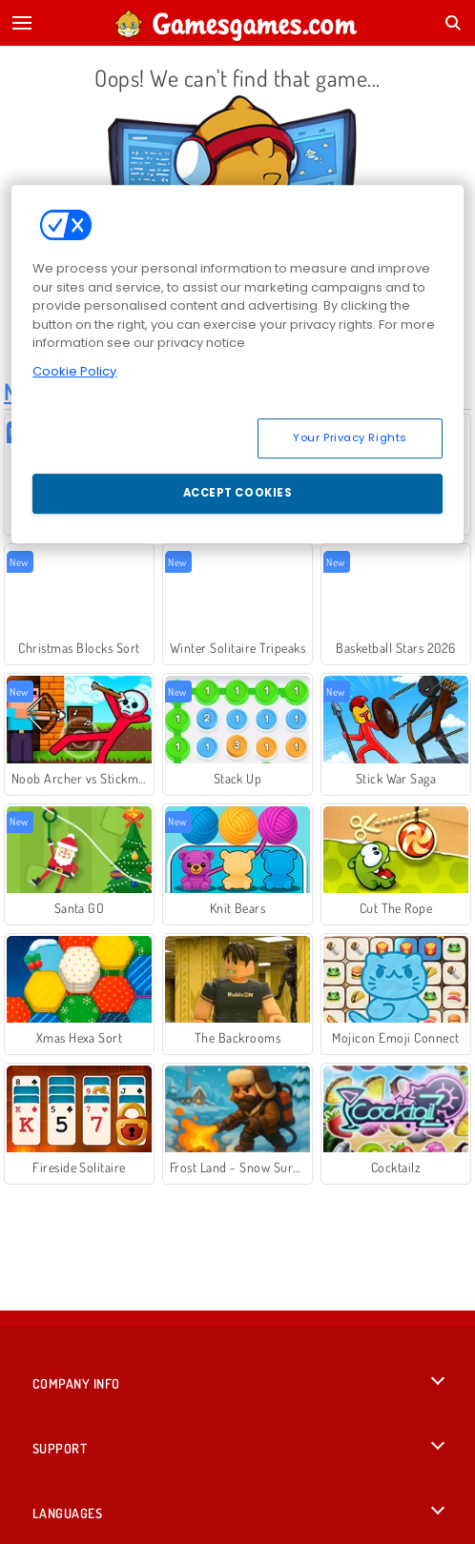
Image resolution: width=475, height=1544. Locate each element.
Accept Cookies (238, 492)
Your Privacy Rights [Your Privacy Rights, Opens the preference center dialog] (350, 437)
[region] (237, 364)
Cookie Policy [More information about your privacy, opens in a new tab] (74, 371)
